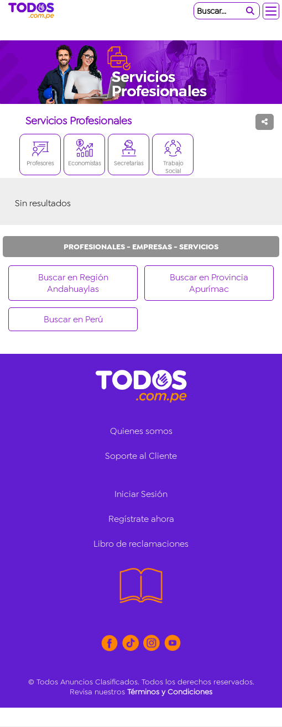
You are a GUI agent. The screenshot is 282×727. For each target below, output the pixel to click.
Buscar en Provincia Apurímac (209, 283)
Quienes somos (141, 431)
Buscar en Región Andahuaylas (73, 283)
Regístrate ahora (141, 519)
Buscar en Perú (73, 319)
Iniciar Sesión (141, 494)
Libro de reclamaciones (141, 544)
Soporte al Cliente (141, 456)
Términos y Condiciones (169, 692)
